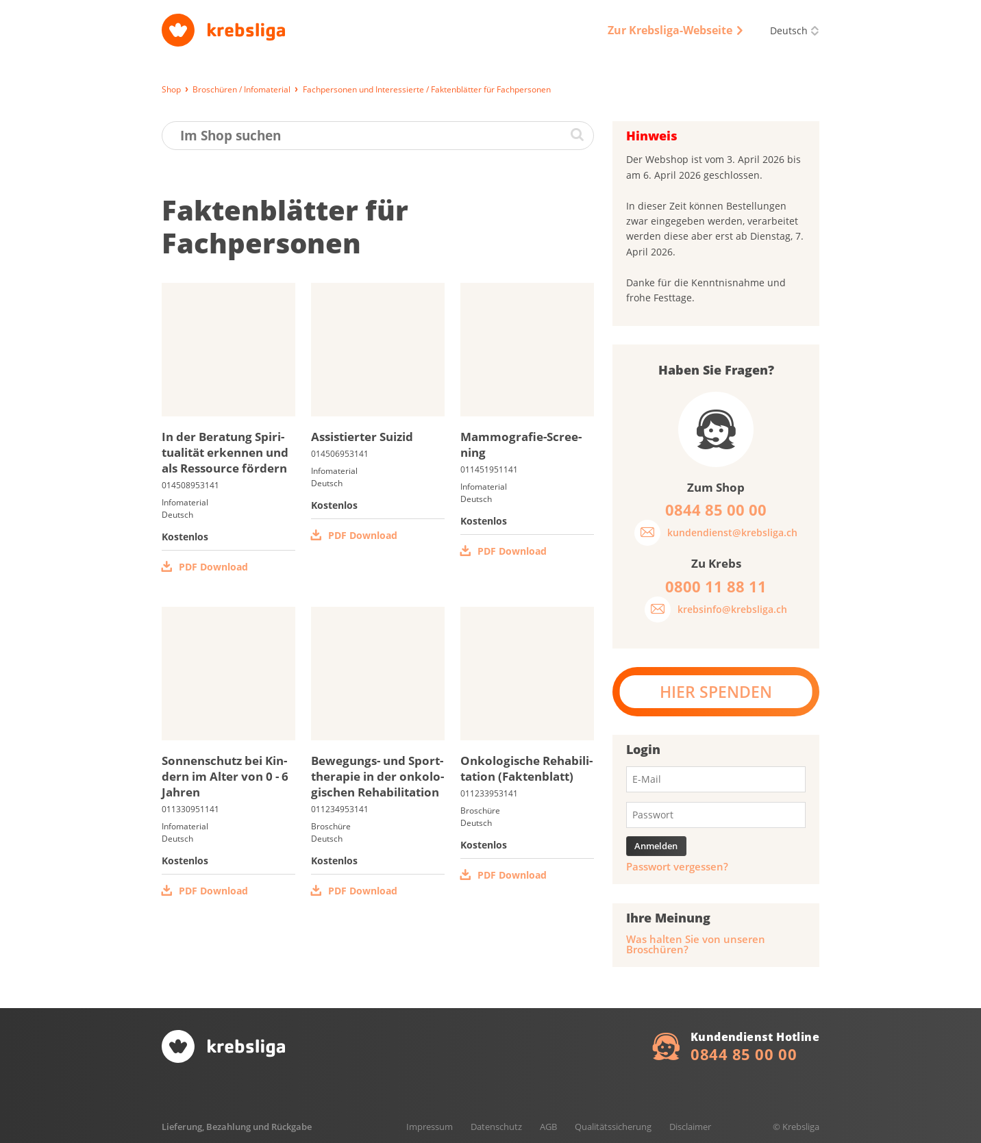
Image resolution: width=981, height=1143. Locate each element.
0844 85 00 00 (744, 1054)
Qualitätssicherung (613, 1126)
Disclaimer (690, 1126)
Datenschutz (496, 1126)
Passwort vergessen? (677, 867)
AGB (548, 1126)
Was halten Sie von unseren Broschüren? (695, 944)
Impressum (429, 1126)
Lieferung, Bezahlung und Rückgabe (237, 1126)
